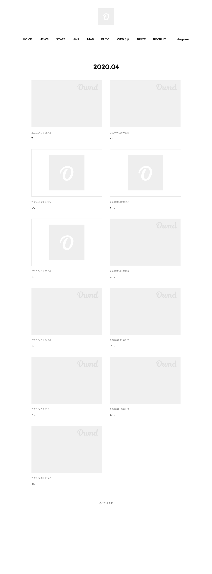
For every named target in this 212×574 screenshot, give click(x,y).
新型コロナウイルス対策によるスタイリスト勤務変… (66, 378)
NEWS (44, 39)
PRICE (141, 39)
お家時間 (116, 298)
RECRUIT (159, 39)
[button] (27, 39)
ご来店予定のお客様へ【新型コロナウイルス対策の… (66, 298)
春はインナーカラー (44, 458)
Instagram (181, 39)
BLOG (105, 39)
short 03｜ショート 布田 (48, 537)
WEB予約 (123, 39)
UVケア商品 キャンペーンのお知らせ (134, 378)
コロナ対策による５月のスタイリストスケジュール (64, 138)
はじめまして (119, 458)
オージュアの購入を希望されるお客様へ (57, 218)
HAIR (76, 39)
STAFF (60, 39)
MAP (90, 39)
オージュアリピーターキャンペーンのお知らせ (140, 138)
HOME (27, 39)
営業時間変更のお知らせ (126, 218)
